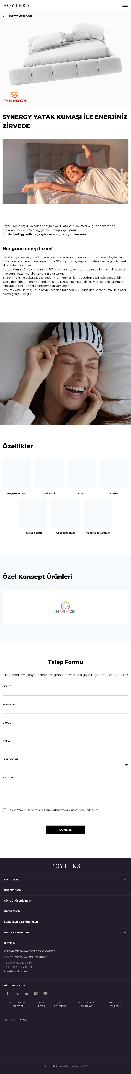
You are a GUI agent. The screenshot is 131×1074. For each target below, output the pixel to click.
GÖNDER (65, 829)
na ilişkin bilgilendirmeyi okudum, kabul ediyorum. (54, 810)
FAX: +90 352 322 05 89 (18, 967)
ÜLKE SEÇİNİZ (11, 759)
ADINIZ (7, 686)
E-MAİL (7, 722)
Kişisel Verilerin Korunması (24, 810)
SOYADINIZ (9, 704)
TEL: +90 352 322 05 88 (18, 962)
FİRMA (6, 741)
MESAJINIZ (9, 777)
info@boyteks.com (15, 971)
